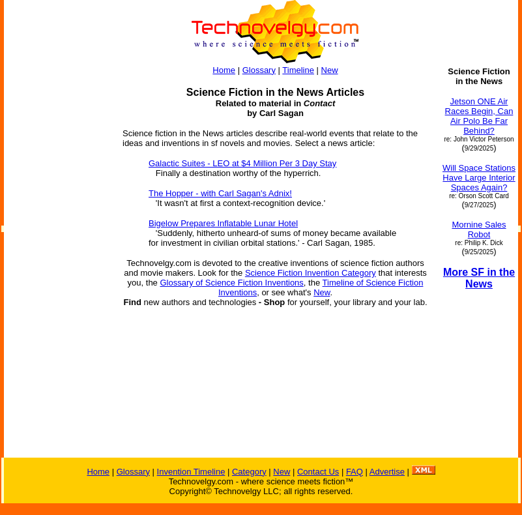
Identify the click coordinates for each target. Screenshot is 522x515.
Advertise (387, 472)
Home (223, 70)
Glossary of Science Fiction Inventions (231, 282)
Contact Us (318, 472)
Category (249, 472)
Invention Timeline (191, 472)
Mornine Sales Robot (479, 229)
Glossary (259, 70)
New (329, 70)
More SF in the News (479, 278)
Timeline (298, 70)
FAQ (354, 472)
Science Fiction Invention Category (310, 273)
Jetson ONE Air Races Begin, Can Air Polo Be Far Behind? (479, 116)
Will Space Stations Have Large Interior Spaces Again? (478, 177)
